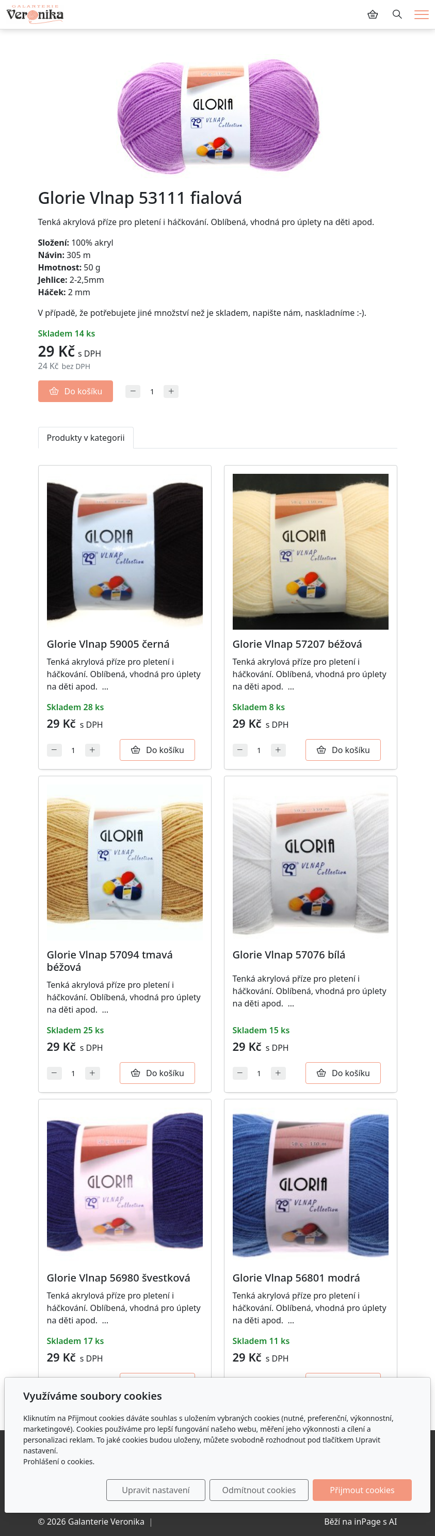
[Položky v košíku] (372, 14)
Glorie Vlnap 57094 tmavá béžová (110, 961)
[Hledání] (397, 14)
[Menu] (421, 14)
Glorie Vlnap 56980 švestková (118, 1278)
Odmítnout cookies (259, 1490)
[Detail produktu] (125, 552)
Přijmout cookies (362, 1490)
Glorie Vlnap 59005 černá (108, 644)
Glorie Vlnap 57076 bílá (289, 955)
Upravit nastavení (155, 1490)
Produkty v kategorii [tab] (86, 437)
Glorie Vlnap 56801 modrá (296, 1278)
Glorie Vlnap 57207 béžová (297, 644)
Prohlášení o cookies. (58, 1461)
